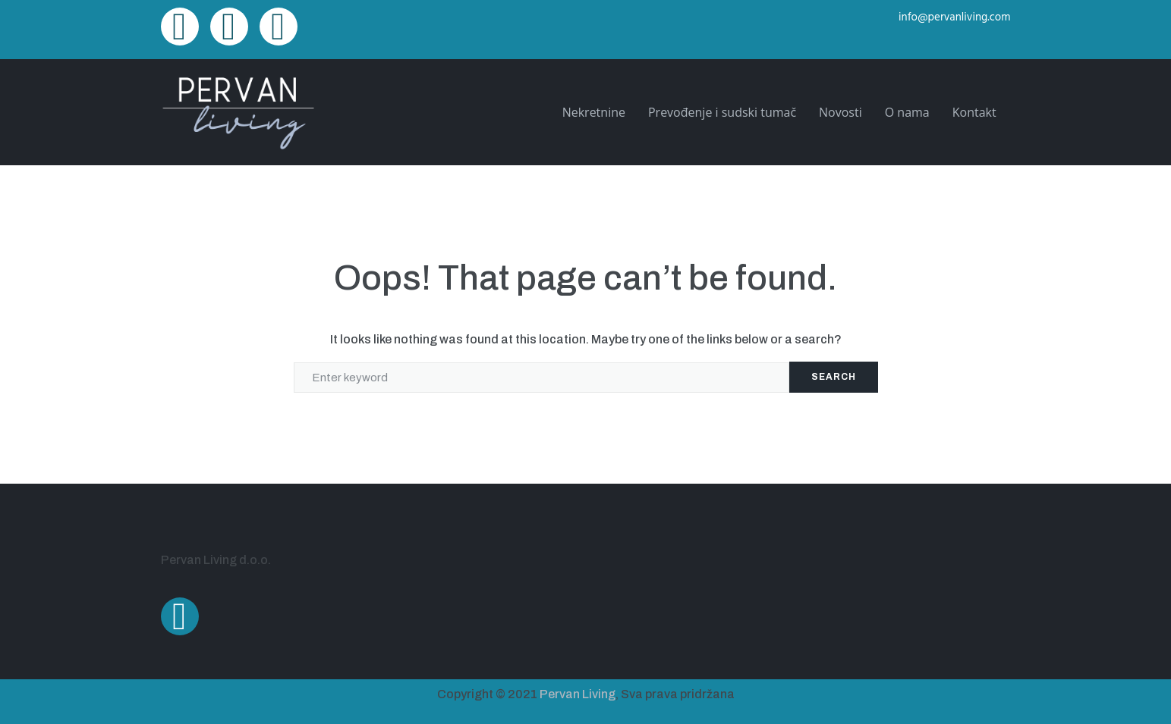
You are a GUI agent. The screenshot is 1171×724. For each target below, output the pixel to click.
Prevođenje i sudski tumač (722, 112)
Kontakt (974, 112)
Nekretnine (593, 112)
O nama (907, 112)
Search (833, 376)
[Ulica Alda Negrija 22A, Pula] (802, 578)
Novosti (840, 112)
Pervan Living (577, 694)
